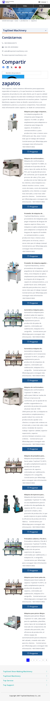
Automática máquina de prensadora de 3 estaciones (34, 349)
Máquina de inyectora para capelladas (33, 495)
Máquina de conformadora (33, 387)
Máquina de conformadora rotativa (33, 159)
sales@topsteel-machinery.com (16, 51)
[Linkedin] (7, 67)
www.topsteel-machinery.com (15, 55)
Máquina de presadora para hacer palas (34, 456)
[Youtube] (16, 67)
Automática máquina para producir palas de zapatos (33, 310)
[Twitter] (11, 67)
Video (25, 6)
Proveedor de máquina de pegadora (33, 213)
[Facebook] (3, 67)
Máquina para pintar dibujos (34, 613)
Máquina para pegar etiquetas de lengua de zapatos (35, 112)
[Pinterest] (20, 67)
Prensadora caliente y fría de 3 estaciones (35, 539)
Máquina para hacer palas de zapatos (34, 577)
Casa (8, 6)
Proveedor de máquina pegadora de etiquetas (35, 263)
